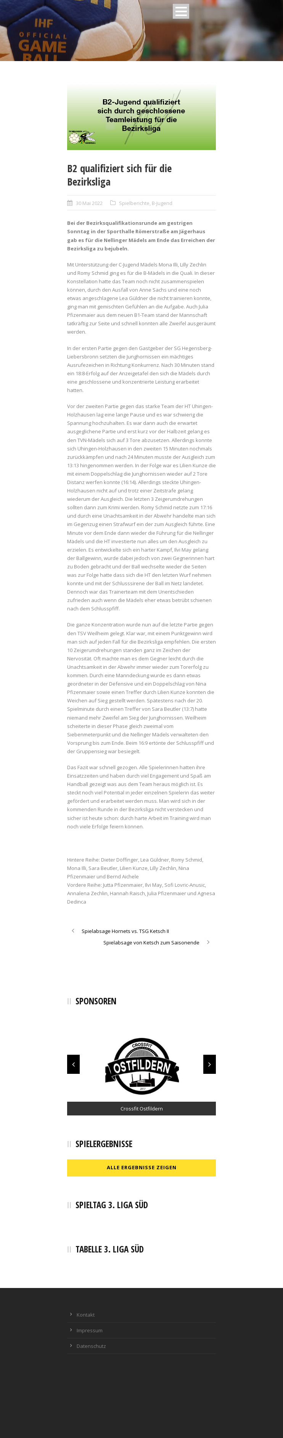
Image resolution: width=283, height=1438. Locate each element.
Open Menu (181, 11)
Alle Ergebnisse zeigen (142, 1167)
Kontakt (86, 1314)
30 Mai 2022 (89, 203)
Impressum (90, 1330)
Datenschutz (91, 1346)
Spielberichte (134, 203)
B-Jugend (162, 203)
